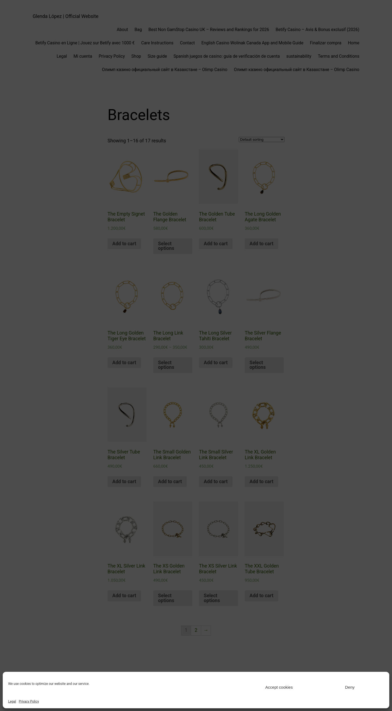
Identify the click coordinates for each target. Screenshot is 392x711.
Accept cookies (279, 687)
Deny (349, 687)
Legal (12, 701)
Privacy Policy (29, 701)
